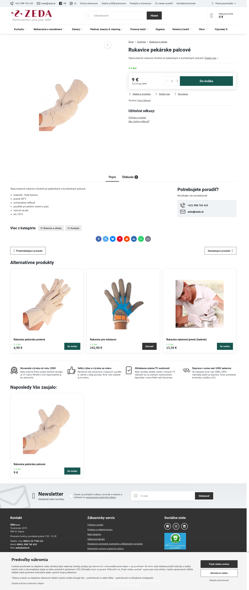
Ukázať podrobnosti (219, 580)
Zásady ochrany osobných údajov (28, 583)
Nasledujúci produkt (220, 251)
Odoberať (204, 495)
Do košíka (206, 81)
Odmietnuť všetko (219, 573)
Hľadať (154, 15)
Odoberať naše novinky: (51, 499)
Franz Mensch (144, 100)
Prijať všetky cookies (219, 564)
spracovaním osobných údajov (101, 497)
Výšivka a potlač (137, 117)
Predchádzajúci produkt (27, 251)
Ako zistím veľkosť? (138, 121)
